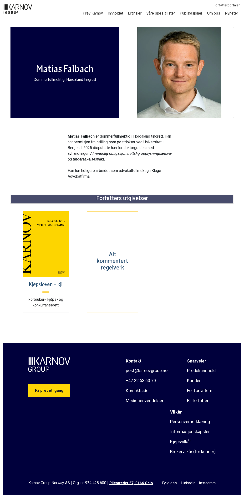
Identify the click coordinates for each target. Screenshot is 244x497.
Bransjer (135, 13)
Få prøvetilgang (49, 390)
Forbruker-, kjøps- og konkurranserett (45, 302)
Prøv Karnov (93, 13)
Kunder (194, 380)
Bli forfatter (197, 400)
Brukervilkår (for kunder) (193, 451)
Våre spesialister (160, 13)
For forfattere (199, 390)
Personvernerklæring (190, 421)
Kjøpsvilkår (180, 441)
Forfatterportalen (227, 5)
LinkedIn (188, 483)
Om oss (213, 13)
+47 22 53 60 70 (141, 380)
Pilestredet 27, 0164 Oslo (131, 483)
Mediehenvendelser (144, 400)
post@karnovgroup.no (147, 370)
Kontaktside (137, 390)
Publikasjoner (191, 13)
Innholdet (115, 13)
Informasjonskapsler (190, 431)
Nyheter (231, 13)
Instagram (207, 483)
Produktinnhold (201, 370)
